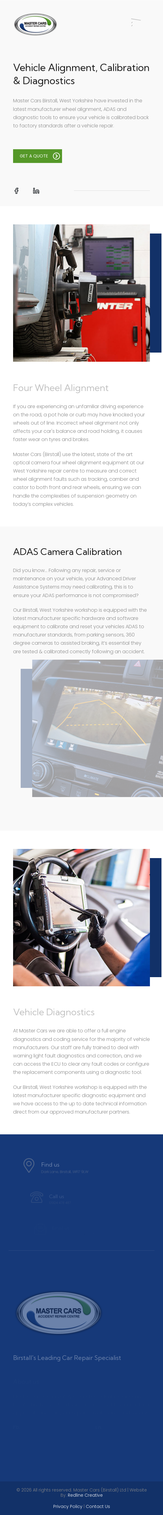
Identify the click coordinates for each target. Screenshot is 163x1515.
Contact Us (98, 1506)
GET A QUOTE (40, 157)
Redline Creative (85, 1495)
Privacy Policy (67, 1506)
